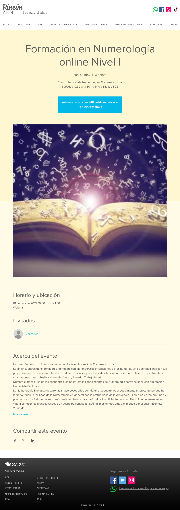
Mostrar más (20, 414)
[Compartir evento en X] (24, 440)
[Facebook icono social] (161, 9)
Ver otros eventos (90, 107)
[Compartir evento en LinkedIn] (32, 440)
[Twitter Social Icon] (122, 480)
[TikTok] (175, 9)
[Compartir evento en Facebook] (15, 440)
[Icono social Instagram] (168, 9)
